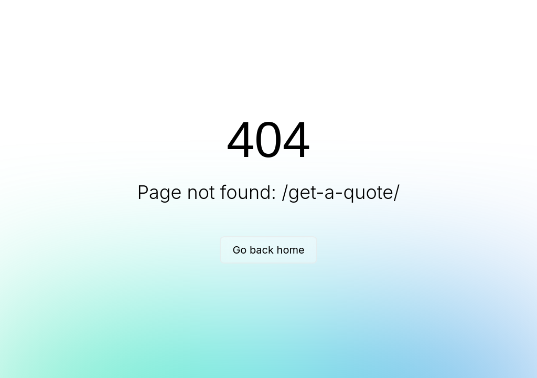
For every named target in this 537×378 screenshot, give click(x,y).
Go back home (268, 250)
